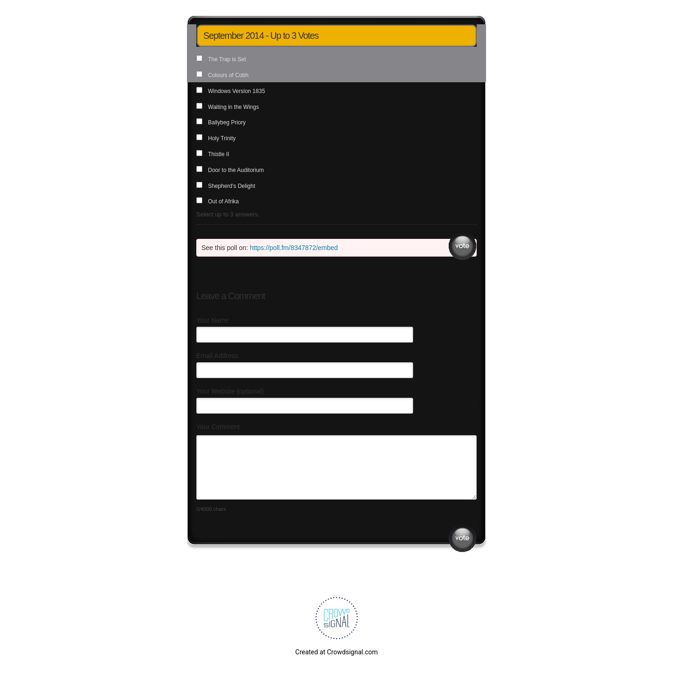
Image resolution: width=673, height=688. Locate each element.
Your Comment (218, 426)
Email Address (217, 355)
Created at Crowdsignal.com (336, 652)
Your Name (212, 320)
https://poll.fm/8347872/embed (294, 247)
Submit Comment (462, 538)
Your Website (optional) (230, 391)
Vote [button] (462, 246)
